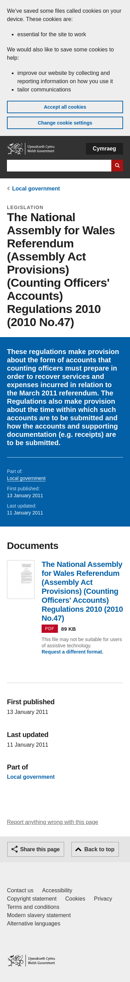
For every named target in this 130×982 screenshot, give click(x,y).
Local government (36, 189)
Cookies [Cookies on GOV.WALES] (75, 899)
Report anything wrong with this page (52, 822)
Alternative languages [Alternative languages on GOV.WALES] (33, 923)
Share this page (40, 849)
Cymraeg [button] (104, 148)
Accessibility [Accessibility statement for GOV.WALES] (57, 890)
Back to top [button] (99, 849)
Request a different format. (72, 652)
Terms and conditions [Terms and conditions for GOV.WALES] (33, 907)
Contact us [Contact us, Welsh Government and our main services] (20, 890)
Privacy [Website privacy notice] (103, 899)
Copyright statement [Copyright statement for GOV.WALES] (32, 899)
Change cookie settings (65, 123)
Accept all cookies (65, 107)
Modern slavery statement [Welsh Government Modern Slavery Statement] (39, 915)
